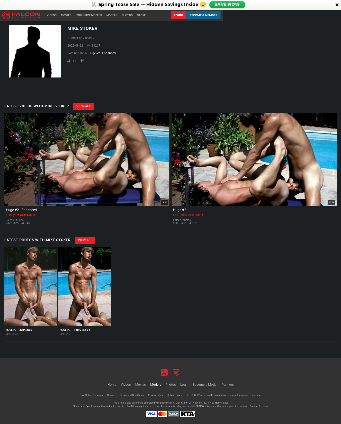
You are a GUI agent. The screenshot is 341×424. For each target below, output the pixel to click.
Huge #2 (179, 210)
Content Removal (259, 406)
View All (83, 106)
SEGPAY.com (202, 406)
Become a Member (203, 15)
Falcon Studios (14, 220)
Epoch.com (92, 406)
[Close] (337, 5)
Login (178, 15)
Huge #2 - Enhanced (102, 53)
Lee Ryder (12, 215)
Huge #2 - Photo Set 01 (75, 329)
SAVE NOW (228, 4)
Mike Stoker (28, 215)
